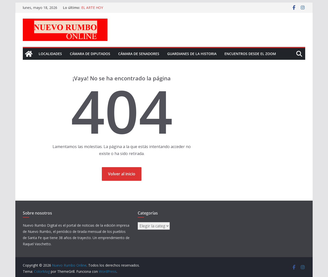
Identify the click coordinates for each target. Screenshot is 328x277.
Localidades (50, 53)
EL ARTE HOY (92, 7)
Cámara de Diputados (90, 53)
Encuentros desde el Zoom (250, 53)
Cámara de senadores (138, 53)
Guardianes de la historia (192, 53)
